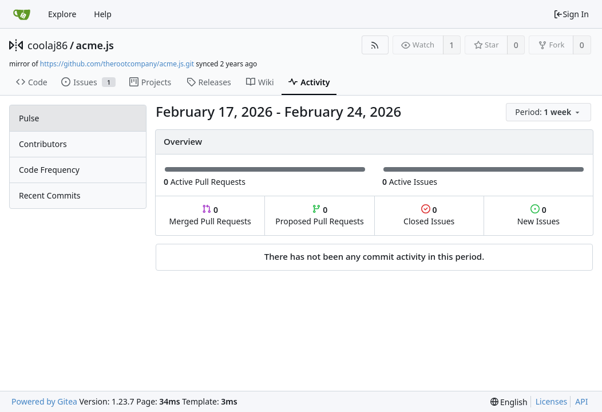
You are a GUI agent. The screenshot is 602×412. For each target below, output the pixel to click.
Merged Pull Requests (210, 215)
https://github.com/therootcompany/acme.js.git (117, 64)
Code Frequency (49, 169)
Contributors (43, 143)
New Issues (538, 215)
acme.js (95, 45)
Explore (62, 14)
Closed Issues (428, 215)
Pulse (29, 118)
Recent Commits (49, 195)
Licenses (552, 401)
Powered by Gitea (44, 401)
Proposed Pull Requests (319, 215)
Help (103, 14)
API (581, 401)
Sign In (571, 14)
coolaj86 (47, 45)
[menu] (549, 112)
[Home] (22, 14)
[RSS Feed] (375, 44)
